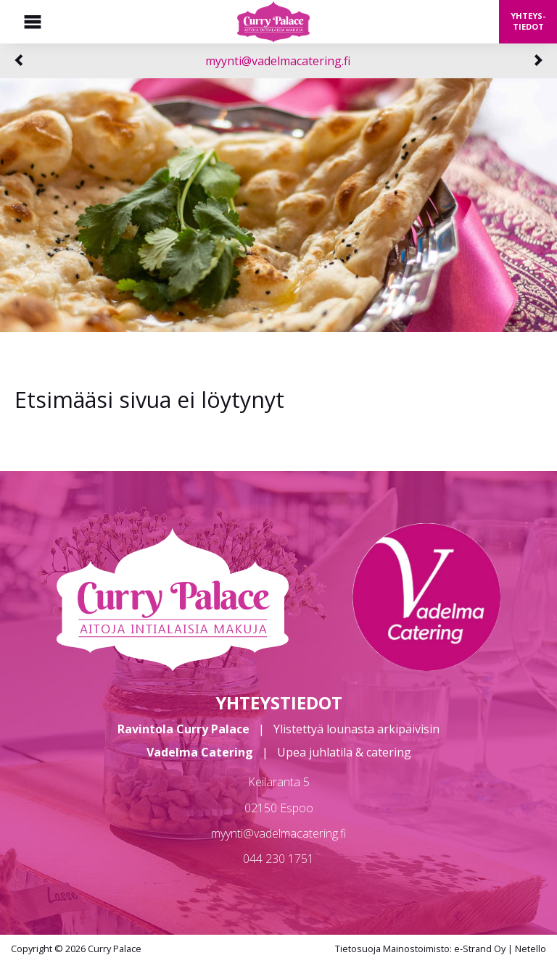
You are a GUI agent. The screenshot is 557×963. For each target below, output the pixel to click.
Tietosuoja (358, 948)
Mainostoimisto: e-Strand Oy (444, 948)
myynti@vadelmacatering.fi (277, 61)
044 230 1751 (278, 859)
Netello (530, 948)
